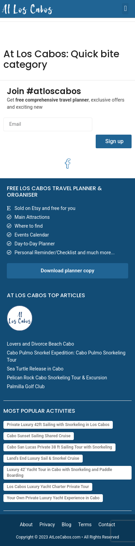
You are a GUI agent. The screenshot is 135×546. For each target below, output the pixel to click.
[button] (125, 8)
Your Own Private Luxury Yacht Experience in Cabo (53, 498)
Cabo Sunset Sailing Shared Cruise (38, 436)
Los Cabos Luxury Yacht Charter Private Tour (48, 486)
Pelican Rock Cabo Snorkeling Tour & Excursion (57, 377)
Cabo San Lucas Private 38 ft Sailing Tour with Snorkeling (59, 447)
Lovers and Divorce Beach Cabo (40, 344)
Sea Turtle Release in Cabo (35, 368)
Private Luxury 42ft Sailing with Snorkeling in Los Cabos (58, 424)
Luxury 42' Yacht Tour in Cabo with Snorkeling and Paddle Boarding (59, 472)
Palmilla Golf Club (26, 386)
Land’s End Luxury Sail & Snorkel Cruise (43, 458)
